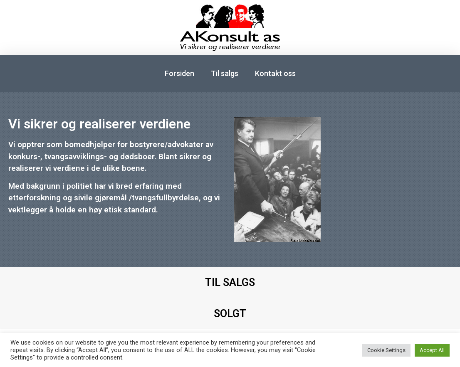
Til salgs (224, 73)
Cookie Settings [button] (386, 350)
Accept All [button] (432, 350)
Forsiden (179, 73)
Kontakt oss (275, 73)
